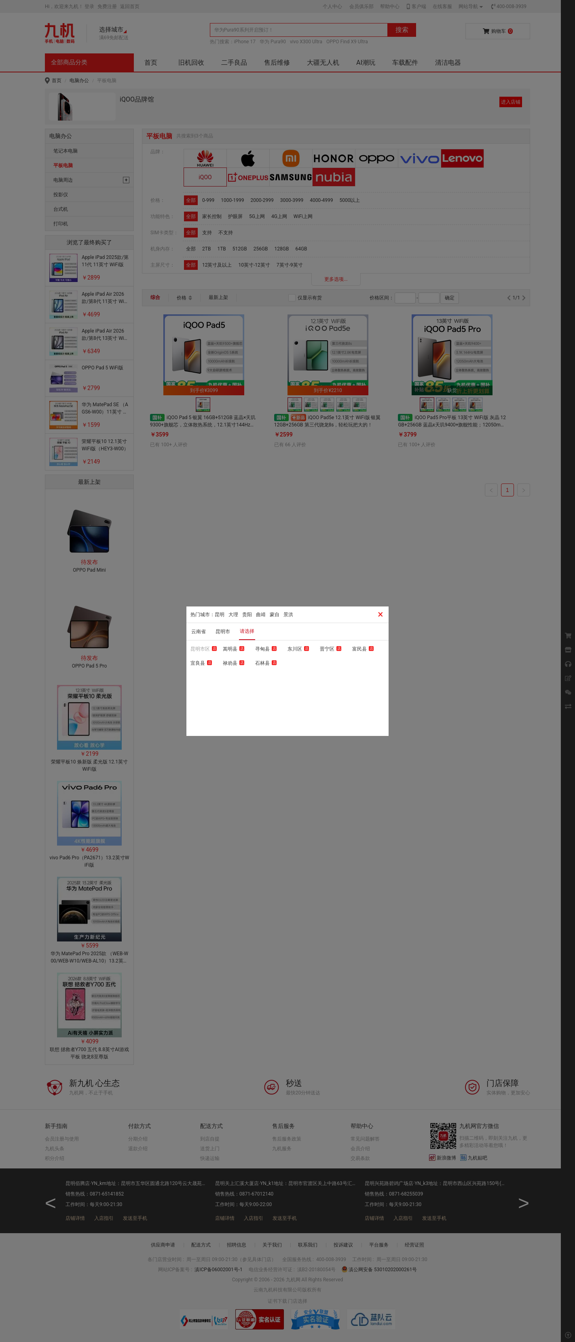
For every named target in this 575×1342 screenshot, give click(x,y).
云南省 (198, 631)
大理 (233, 614)
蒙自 (274, 614)
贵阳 (247, 614)
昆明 (219, 614)
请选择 (247, 631)
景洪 (288, 614)
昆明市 (223, 631)
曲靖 (261, 614)
